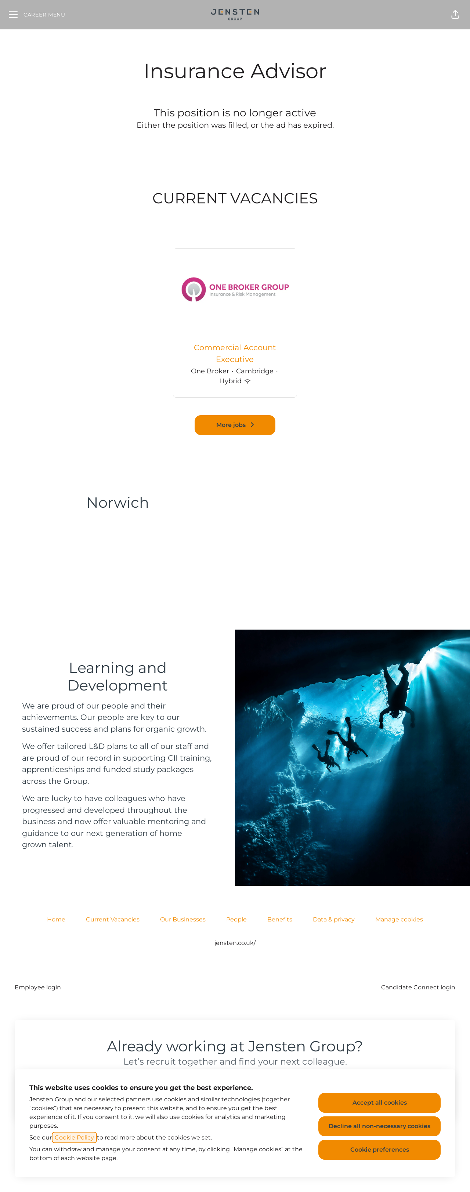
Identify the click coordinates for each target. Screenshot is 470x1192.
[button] (455, 14)
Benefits (279, 919)
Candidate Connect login (418, 987)
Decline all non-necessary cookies (379, 1126)
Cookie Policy (74, 1137)
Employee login (38, 987)
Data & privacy (334, 919)
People (236, 919)
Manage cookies (399, 919)
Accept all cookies (379, 1102)
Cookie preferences (379, 1149)
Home (56, 919)
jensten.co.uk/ (235, 942)
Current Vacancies (113, 919)
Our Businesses (183, 919)
